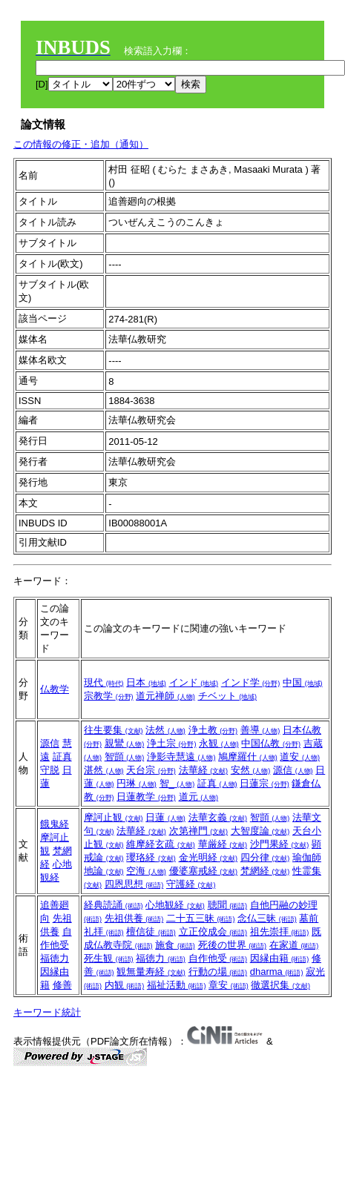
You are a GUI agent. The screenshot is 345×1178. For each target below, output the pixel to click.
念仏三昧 (267, 918)
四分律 (265, 857)
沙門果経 (279, 844)
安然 (251, 769)
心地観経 (175, 904)
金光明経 (208, 857)
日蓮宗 (264, 783)
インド (194, 682)
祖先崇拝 (279, 931)
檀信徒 (151, 931)
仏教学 (54, 689)
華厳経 (223, 844)
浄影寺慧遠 (181, 756)
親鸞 (125, 743)
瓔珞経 (151, 857)
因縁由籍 (279, 958)
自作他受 (218, 958)
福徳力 (54, 958)
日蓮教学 (146, 796)
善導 (260, 729)
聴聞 (228, 904)
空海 (146, 870)
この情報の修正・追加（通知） (80, 144)
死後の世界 (232, 944)
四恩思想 (134, 884)
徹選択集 (280, 984)
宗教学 (109, 695)
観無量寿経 (150, 971)
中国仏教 (270, 743)
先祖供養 (134, 918)
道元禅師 (165, 695)
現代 (104, 682)
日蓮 (165, 817)
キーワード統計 (47, 1012)
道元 (199, 796)
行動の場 (218, 971)
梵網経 (265, 870)
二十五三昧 (200, 918)
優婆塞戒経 (203, 870)
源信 (49, 743)
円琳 (136, 783)
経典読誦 (113, 904)
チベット (227, 695)
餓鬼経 (54, 824)
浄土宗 (172, 743)
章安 (228, 984)
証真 (62, 756)
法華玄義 (218, 817)
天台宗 (151, 769)
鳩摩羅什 (247, 756)
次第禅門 (199, 830)
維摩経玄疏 (160, 844)
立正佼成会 (213, 931)
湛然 (104, 769)
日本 (146, 682)
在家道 (294, 944)
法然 (165, 729)
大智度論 (260, 830)
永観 (219, 743)
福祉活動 (176, 984)
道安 (300, 756)
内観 (125, 984)
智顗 (125, 756)
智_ (177, 783)
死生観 (109, 958)
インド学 (250, 682)
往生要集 (113, 729)
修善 (62, 984)
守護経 (191, 884)
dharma (276, 971)
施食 (175, 944)
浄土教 (213, 729)
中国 (303, 682)
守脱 (49, 769)
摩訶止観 (113, 817)
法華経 (204, 769)
